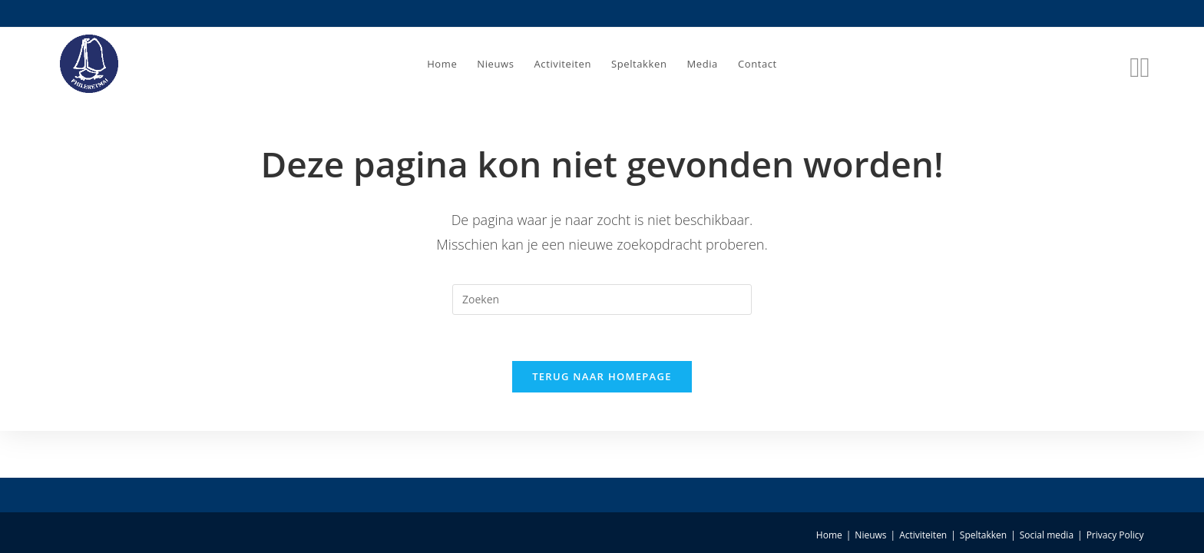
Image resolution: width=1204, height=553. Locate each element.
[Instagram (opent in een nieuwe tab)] (1144, 63)
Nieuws (870, 534)
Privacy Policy (1115, 534)
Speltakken (983, 534)
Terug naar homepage (602, 376)
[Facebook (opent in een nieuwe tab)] (1135, 63)
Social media (1046, 534)
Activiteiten (923, 534)
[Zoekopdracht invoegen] (602, 299)
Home (829, 534)
